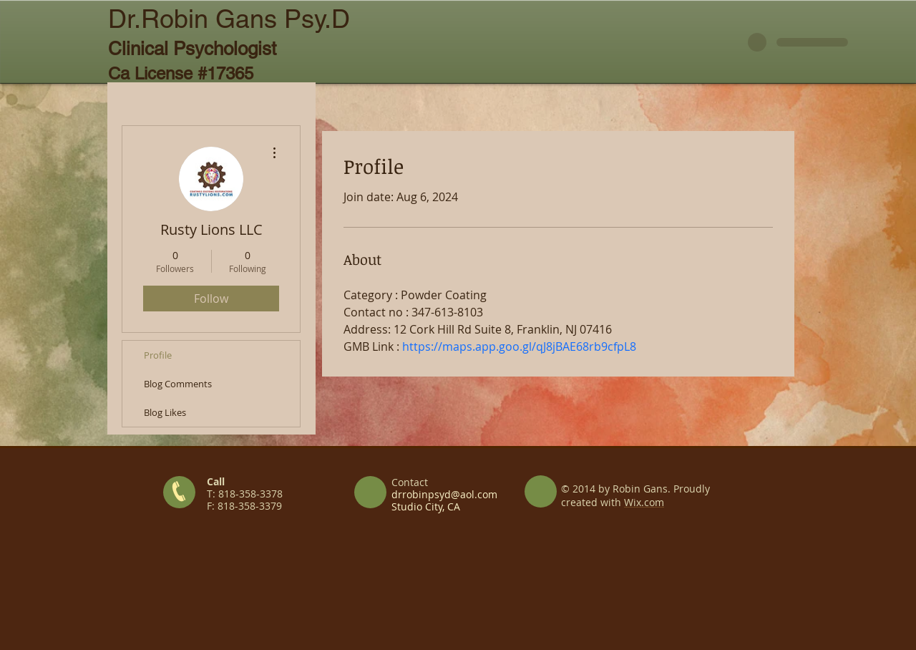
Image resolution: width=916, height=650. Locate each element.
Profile (158, 355)
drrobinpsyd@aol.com (444, 494)
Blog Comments (178, 383)
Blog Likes (165, 412)
